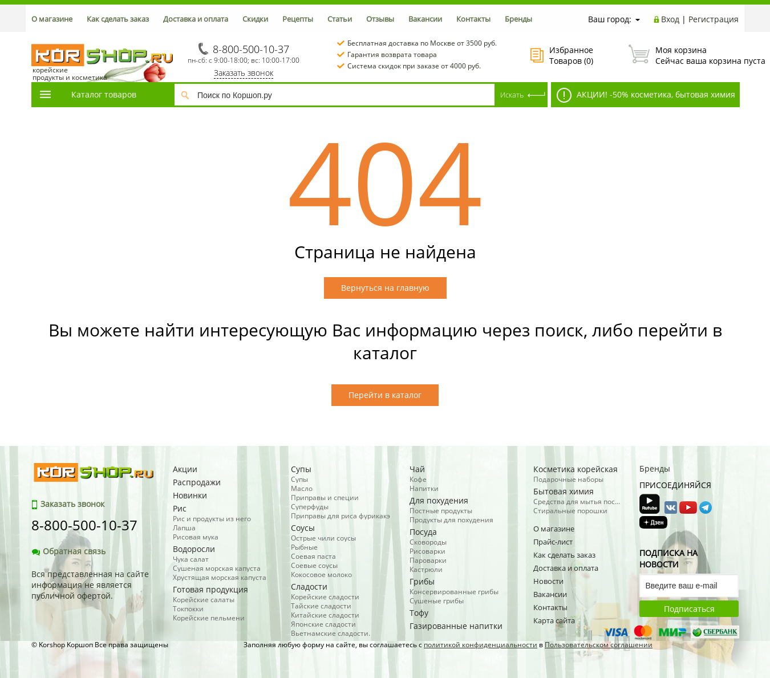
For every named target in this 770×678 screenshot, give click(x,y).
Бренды (518, 19)
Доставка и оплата (195, 19)
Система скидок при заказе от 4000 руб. (414, 66)
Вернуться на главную (385, 287)
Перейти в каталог (385, 394)
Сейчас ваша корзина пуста (684, 55)
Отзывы (380, 19)
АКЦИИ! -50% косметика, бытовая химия (646, 95)
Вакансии (425, 19)
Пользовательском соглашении (599, 644)
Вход (670, 19)
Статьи (339, 19)
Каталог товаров (87, 94)
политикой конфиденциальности (480, 644)
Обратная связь (68, 551)
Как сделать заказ (118, 19)
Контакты (473, 19)
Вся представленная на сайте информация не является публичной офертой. (90, 585)
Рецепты (297, 19)
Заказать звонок (243, 72)
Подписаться (689, 608)
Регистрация (713, 19)
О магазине (51, 19)
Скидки (255, 19)
